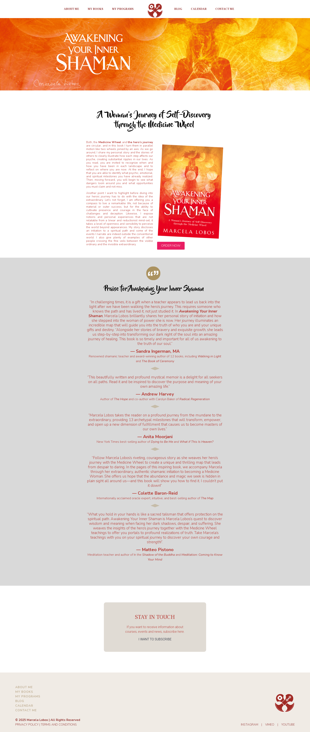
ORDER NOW (171, 245)
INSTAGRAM (249, 725)
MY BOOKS (24, 692)
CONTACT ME (26, 710)
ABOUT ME (24, 687)
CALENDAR (24, 706)
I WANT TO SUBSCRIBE (155, 639)
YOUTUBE (288, 725)
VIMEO (269, 725)
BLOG (19, 701)
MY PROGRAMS (27, 696)
